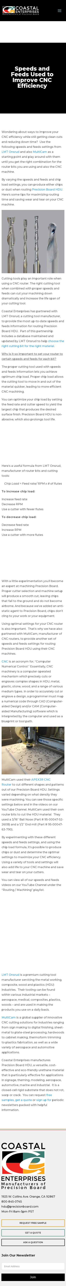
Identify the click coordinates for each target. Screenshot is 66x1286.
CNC (5, 661)
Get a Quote (33, 1232)
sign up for (43, 1100)
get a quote (23, 1100)
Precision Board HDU (47, 189)
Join (33, 1277)
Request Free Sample (33, 1223)
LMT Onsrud (10, 152)
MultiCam (40, 152)
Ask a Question (33, 1242)
